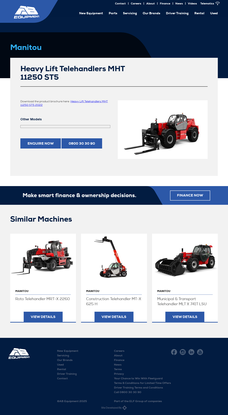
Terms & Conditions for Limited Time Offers (142, 383)
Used (214, 13)
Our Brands (151, 13)
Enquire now (41, 143)
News (179, 3)
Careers (136, 3)
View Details (43, 317)
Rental (199, 13)
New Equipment (91, 13)
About (150, 3)
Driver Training (177, 13)
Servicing (130, 13)
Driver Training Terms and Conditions (138, 387)
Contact (120, 3)
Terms (118, 369)
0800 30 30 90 (82, 143)
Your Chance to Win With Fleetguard (138, 378)
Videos (192, 3)
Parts (113, 13)
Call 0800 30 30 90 (127, 392)
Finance (165, 3)
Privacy (119, 374)
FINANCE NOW (190, 195)
